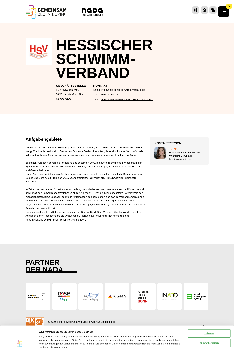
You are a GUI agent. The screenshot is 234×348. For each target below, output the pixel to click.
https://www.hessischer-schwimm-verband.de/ (127, 99)
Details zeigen (158, 342)
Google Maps (63, 98)
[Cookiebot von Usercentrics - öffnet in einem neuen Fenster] (19, 342)
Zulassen (209, 311)
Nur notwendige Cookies (209, 331)
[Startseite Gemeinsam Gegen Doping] (46, 12)
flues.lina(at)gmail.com (180, 159)
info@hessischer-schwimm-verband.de (123, 89)
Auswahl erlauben (209, 321)
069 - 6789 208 (109, 94)
